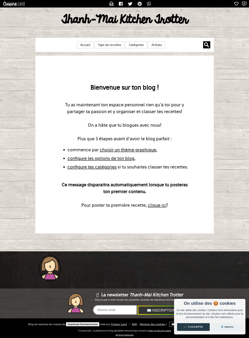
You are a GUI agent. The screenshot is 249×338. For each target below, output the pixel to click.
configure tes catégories (92, 167)
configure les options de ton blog (100, 158)
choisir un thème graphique (128, 149)
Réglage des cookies (152, 324)
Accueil (85, 45)
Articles (157, 45)
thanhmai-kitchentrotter (82, 324)
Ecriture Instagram (125, 335)
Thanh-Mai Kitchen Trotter (124, 19)
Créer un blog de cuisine (159, 330)
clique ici (157, 205)
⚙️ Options (227, 326)
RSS (134, 324)
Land (119, 324)
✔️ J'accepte (193, 326)
